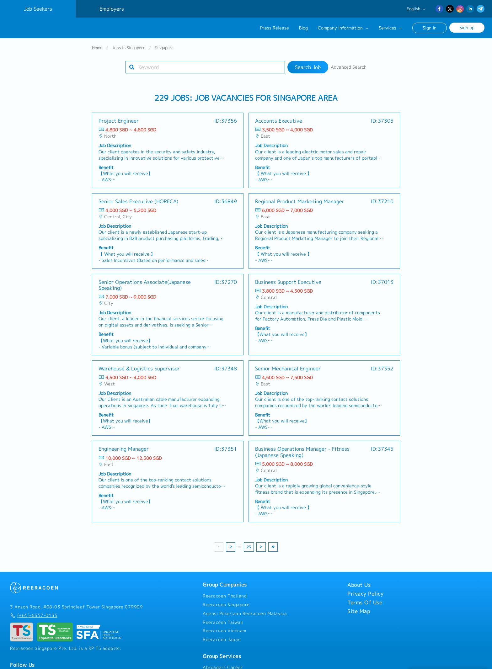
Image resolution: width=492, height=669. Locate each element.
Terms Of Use (364, 605)
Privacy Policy (365, 596)
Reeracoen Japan (222, 642)
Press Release (274, 28)
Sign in (429, 28)
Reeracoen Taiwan (223, 625)
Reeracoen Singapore (226, 607)
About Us (359, 588)
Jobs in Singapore (128, 50)
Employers (111, 8)
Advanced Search (348, 70)
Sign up (466, 27)
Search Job (308, 69)
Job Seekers (38, 8)
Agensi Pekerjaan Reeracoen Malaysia (245, 616)
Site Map (358, 614)
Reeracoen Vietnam (224, 634)
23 (249, 549)
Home (97, 50)
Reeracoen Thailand (225, 599)
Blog (303, 28)
